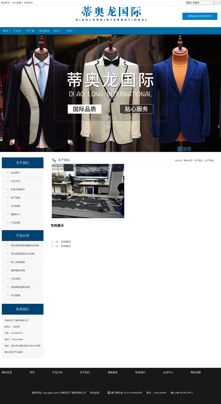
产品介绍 (57, 372)
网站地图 (196, 372)
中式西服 (15, 295)
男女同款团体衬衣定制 (22, 253)
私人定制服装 (18, 262)
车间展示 (66, 241)
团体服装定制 (18, 270)
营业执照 (94, 392)
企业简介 (15, 172)
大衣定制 (15, 278)
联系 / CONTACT (202, 30)
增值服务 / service (128, 30)
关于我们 (198, 160)
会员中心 (168, 372)
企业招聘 (15, 206)
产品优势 (15, 222)
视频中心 (15, 214)
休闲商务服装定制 (20, 287)
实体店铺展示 (18, 189)
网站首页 (188, 160)
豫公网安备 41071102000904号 (124, 392)
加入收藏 (16, 2)
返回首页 (5, 2)
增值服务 (113, 372)
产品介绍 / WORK (53, 30)
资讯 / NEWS (165, 30)
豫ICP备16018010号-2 (182, 392)
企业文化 (15, 181)
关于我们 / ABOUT (90, 30)
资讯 (32, 372)
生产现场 (209, 160)
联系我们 (28, 2)
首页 (18, 30)
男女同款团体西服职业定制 (25, 245)
